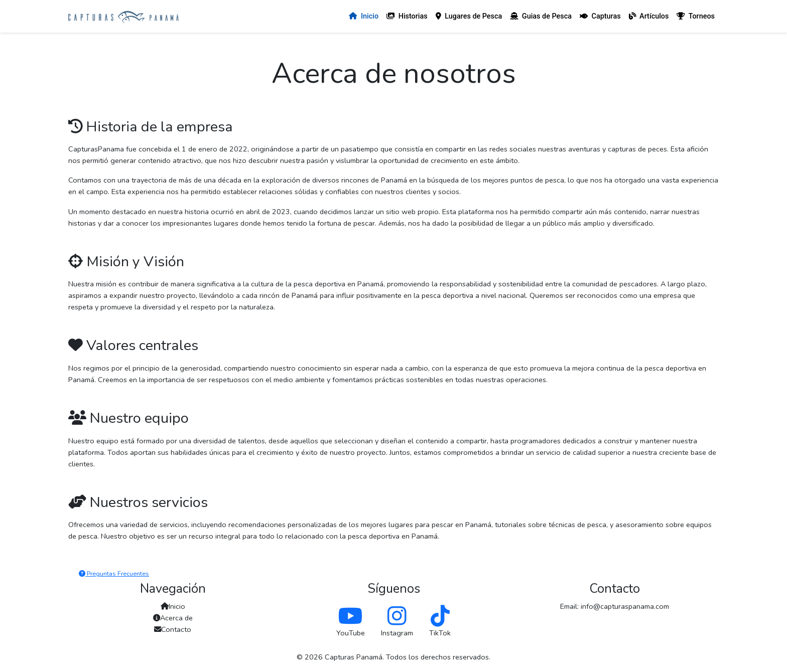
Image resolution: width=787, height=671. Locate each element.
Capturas (600, 16)
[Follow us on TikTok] (440, 616)
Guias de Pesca (541, 16)
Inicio (363, 16)
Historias (407, 16)
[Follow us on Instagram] (397, 616)
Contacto (172, 629)
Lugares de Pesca (469, 16)
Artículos (649, 16)
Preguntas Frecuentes (114, 573)
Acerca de (173, 618)
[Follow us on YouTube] (350, 616)
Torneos (696, 16)
